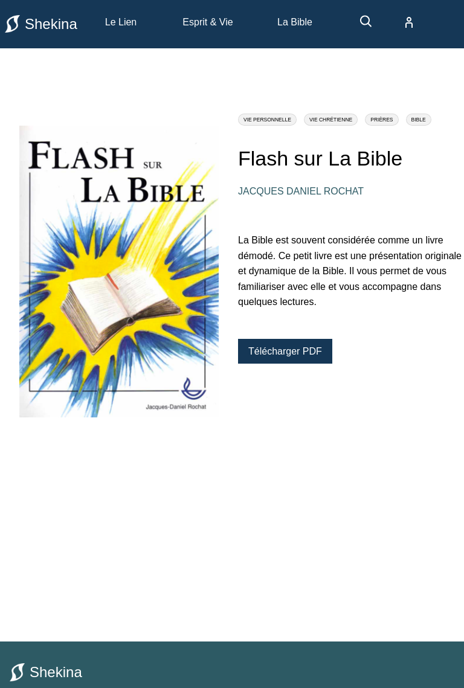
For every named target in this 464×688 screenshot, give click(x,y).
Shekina (41, 24)
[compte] (399, 22)
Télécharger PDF (285, 351)
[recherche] (360, 26)
